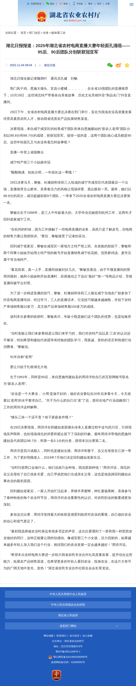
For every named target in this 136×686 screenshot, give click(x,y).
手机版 (77, 3)
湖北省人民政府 (68, 615)
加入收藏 (87, 635)
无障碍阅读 (33, 3)
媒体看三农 (58, 32)
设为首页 (75, 635)
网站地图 (48, 635)
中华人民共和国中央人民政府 (68, 594)
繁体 (90, 3)
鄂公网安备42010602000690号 (68, 656)
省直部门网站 (68, 625)
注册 (107, 3)
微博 (63, 3)
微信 (50, 3)
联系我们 (61, 635)
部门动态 (34, 32)
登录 (99, 3)
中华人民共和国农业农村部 (68, 604)
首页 (23, 32)
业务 (46, 32)
